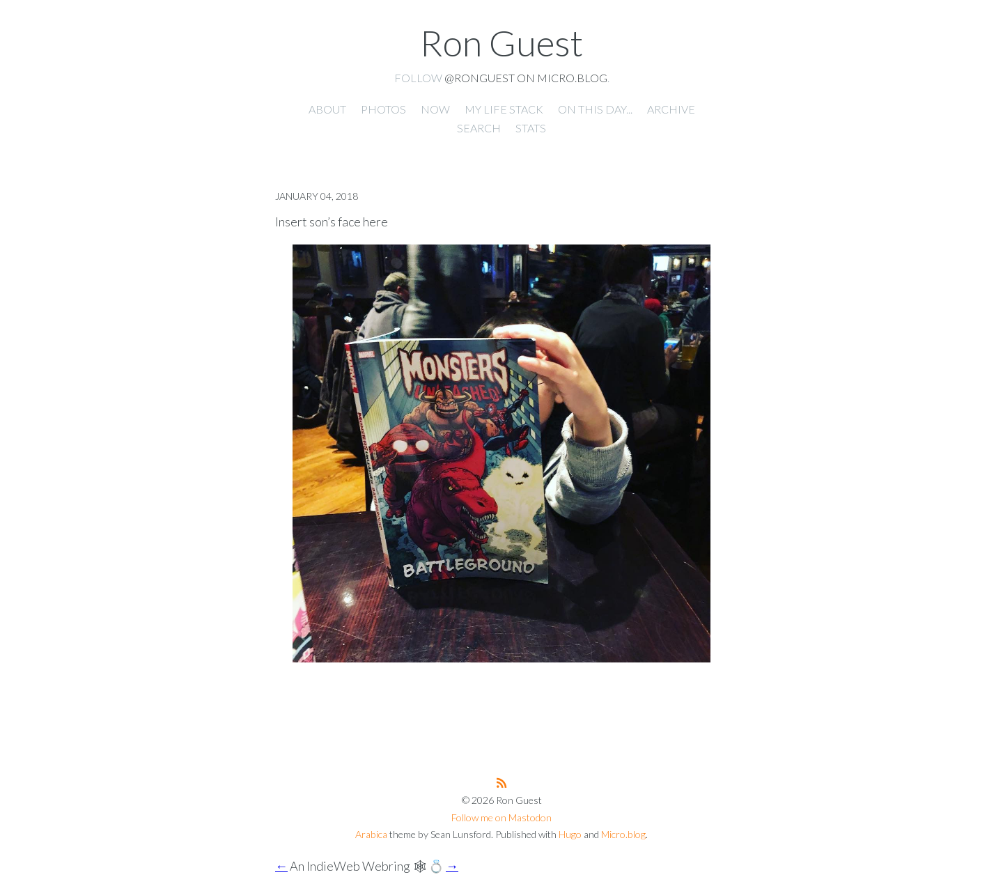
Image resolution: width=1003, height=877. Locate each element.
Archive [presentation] (671, 109)
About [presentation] (327, 109)
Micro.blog (623, 834)
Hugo (570, 834)
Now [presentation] (435, 109)
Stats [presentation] (530, 127)
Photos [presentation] (383, 109)
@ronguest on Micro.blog (525, 77)
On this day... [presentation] (595, 109)
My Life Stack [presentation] (504, 109)
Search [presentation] (479, 127)
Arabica (371, 834)
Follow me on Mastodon (501, 817)
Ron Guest (501, 42)
